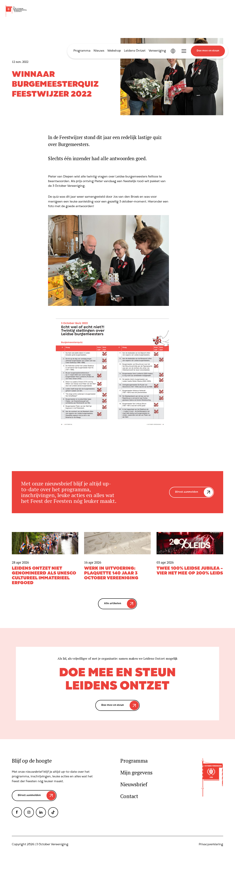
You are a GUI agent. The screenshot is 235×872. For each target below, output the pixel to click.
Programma (81, 51)
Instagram (29, 812)
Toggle (184, 51)
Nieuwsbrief (133, 784)
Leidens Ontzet (134, 51)
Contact (129, 796)
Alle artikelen (112, 603)
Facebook (17, 812)
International (173, 51)
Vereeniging (157, 51)
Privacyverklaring (211, 844)
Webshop (114, 51)
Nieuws (99, 51)
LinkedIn (41, 812)
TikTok (53, 812)
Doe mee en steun (208, 51)
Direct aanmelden (186, 492)
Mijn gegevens (136, 772)
